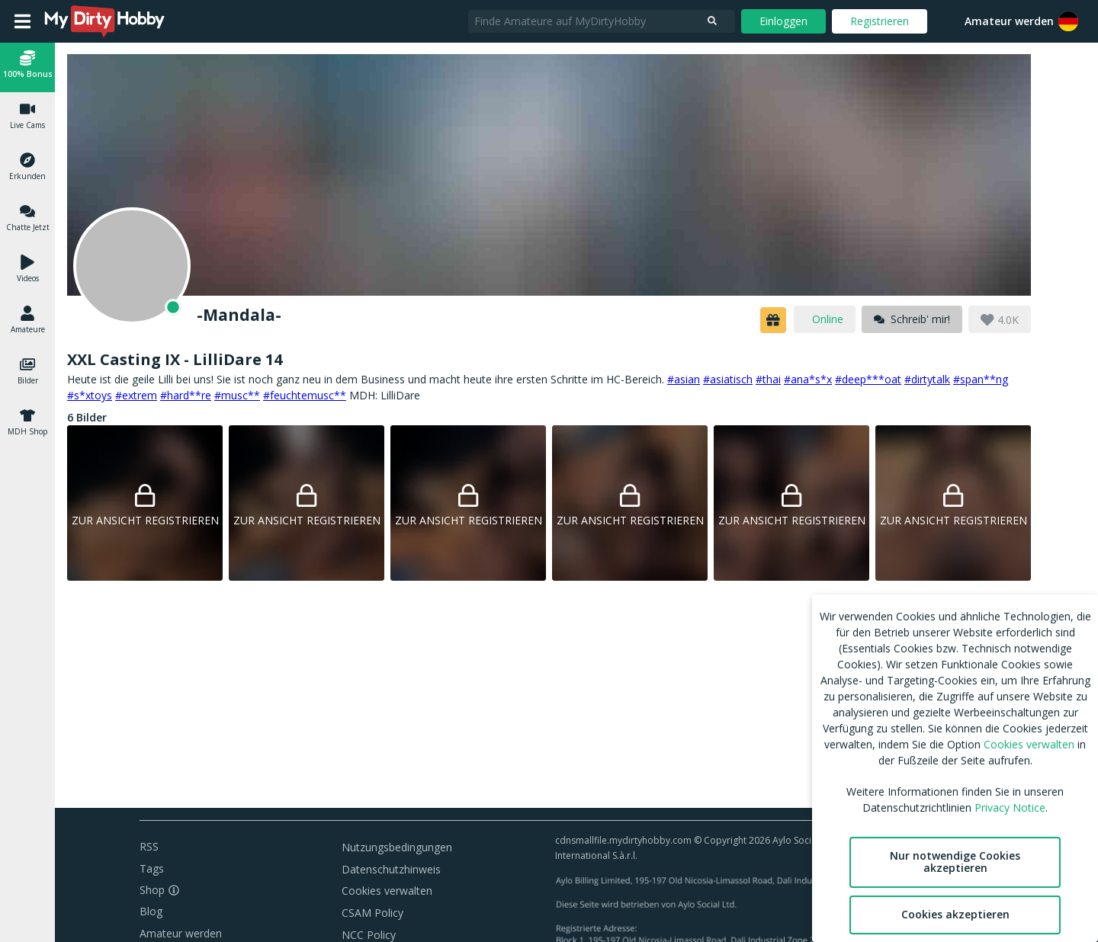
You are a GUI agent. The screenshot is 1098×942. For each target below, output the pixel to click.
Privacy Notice (1009, 807)
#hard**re (185, 395)
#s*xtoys (89, 395)
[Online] (132, 266)
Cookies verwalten (387, 890)
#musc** (237, 395)
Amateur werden (1009, 21)
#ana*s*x (808, 379)
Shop (152, 890)
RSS (149, 846)
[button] (1068, 21)
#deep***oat (868, 379)
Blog (151, 911)
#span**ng (980, 379)
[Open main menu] (22, 21)
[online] (825, 319)
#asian (683, 379)
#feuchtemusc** (304, 395)
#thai (768, 379)
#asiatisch (728, 379)
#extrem (136, 395)
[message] (912, 319)
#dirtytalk (927, 379)
